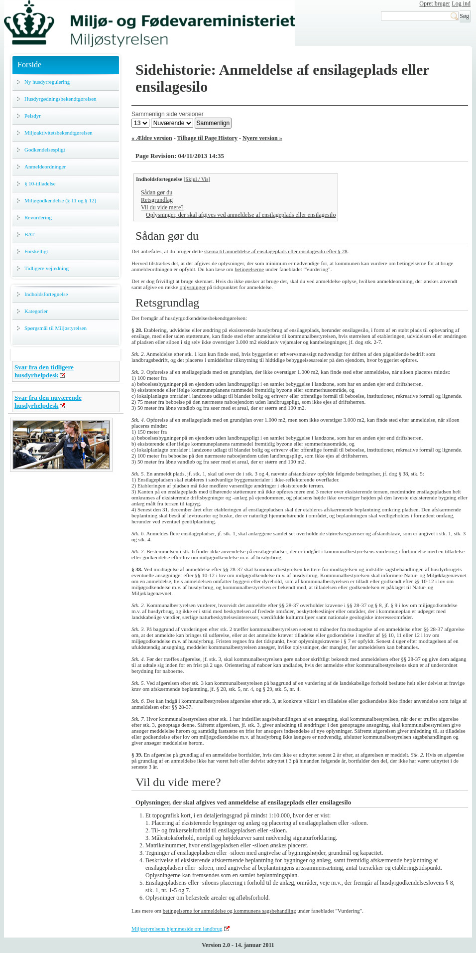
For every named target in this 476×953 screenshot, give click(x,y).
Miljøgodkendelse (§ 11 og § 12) (60, 200)
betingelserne (249, 269)
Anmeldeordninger (45, 166)
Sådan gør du (156, 192)
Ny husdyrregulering (47, 82)
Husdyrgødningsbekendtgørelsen (60, 99)
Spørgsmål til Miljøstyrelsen (55, 328)
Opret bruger (434, 3)
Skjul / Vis (196, 179)
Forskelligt (36, 251)
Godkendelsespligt (44, 150)
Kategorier (36, 311)
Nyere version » (262, 138)
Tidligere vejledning (46, 268)
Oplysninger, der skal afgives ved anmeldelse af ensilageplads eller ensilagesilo (241, 214)
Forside (29, 64)
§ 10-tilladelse (40, 183)
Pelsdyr (32, 116)
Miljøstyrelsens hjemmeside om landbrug (177, 929)
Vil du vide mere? (162, 207)
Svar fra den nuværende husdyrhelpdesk (48, 401)
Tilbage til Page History (207, 138)
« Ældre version (151, 138)
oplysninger (193, 287)
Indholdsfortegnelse (46, 294)
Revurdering (38, 217)
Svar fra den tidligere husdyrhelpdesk (44, 371)
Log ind (461, 3)
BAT (29, 234)
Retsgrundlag (157, 199)
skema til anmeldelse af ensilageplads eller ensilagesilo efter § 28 (276, 251)
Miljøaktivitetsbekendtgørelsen (58, 133)
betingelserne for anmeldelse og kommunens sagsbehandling (229, 911)
